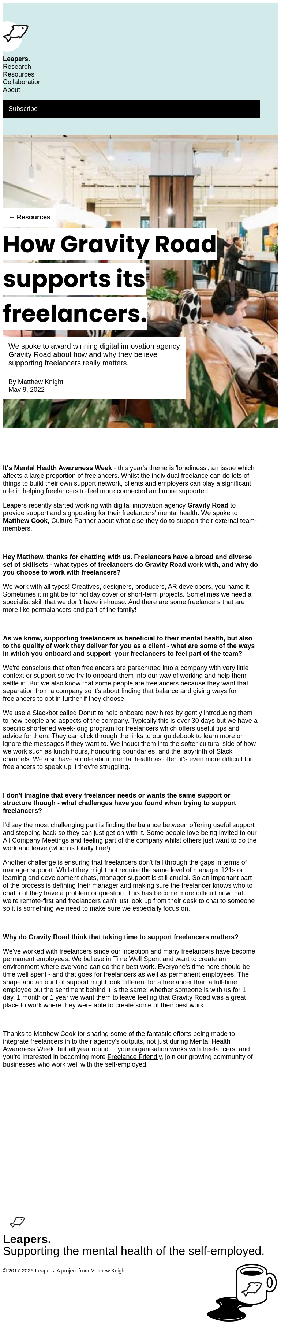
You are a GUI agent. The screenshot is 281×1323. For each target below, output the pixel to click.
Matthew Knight (40, 382)
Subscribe (23, 108)
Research (17, 66)
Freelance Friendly (135, 1056)
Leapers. (16, 59)
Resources (18, 74)
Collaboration (22, 82)
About (11, 89)
